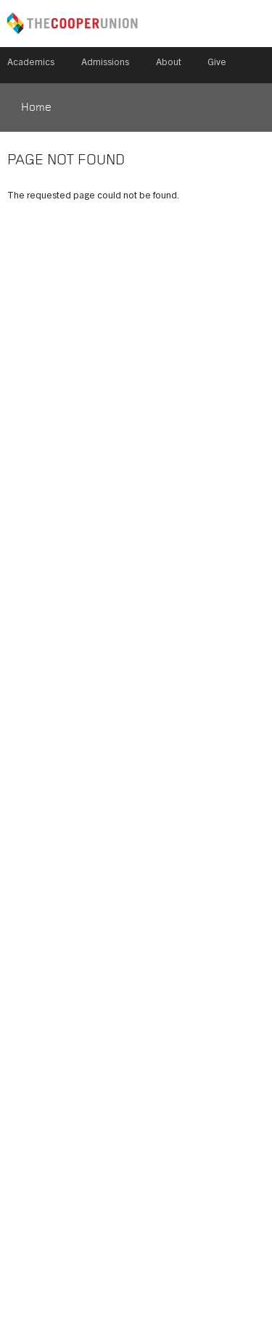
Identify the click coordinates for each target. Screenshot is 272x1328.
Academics (30, 63)
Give (216, 63)
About (168, 63)
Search (259, 65)
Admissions (105, 63)
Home (36, 108)
